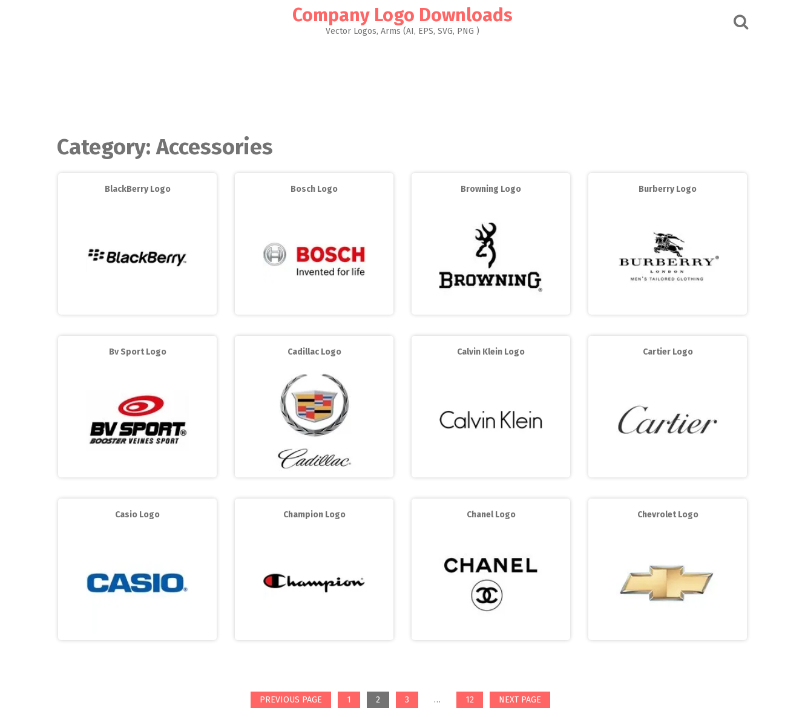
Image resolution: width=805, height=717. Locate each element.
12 (474, 701)
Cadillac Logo (314, 352)
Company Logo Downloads (402, 15)
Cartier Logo (668, 352)
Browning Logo (491, 189)
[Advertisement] (402, 82)
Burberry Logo (668, 189)
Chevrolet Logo (667, 514)
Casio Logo (137, 514)
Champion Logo (314, 514)
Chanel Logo (491, 514)
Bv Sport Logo (137, 352)
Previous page (291, 700)
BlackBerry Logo (138, 189)
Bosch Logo (314, 189)
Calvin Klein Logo (491, 352)
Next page (520, 700)
